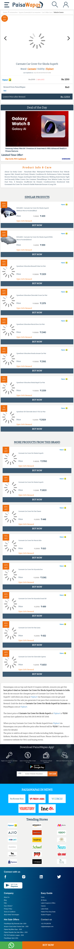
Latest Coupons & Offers (48, 903)
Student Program (46, 914)
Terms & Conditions (9, 911)
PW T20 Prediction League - (14, 935)
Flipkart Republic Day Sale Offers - (16, 932)
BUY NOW (48, 945)
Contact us (46, 919)
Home (43, 897)
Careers (43, 906)
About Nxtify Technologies (11, 914)
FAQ (5, 903)
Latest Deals (44, 909)
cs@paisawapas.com (47, 926)
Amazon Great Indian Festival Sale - (16, 926)
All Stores (44, 900)
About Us (6, 897)
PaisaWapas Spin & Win (11, 938)
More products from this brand (37, 442)
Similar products (37, 197)
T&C (4, 91)
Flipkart (50, 69)
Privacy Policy (8, 909)
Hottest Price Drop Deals (48, 911)
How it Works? (8, 906)
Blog (5, 900)
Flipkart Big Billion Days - (13, 929)
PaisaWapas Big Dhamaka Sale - (15, 923)
